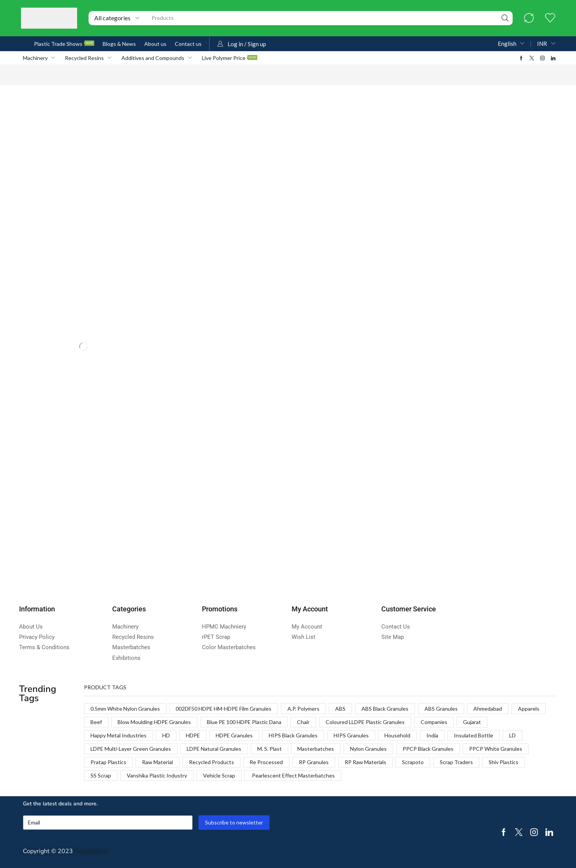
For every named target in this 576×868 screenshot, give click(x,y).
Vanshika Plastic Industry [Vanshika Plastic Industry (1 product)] (157, 775)
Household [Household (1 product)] (397, 735)
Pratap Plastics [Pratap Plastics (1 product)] (108, 762)
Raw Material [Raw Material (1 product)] (157, 762)
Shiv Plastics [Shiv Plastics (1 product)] (503, 762)
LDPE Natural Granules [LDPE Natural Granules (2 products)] (214, 748)
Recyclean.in (91, 851)
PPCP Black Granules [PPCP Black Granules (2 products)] (428, 748)
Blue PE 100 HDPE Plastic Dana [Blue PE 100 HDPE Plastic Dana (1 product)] (244, 722)
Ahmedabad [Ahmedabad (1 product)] (487, 708)
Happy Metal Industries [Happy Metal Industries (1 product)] (118, 735)
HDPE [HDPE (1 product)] (193, 735)
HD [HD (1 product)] (166, 735)
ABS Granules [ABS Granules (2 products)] (441, 708)
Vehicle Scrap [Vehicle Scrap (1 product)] (219, 775)
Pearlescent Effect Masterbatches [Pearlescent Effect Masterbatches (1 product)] (293, 775)
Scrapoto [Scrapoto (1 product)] (413, 762)
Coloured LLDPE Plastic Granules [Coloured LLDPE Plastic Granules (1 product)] (365, 722)
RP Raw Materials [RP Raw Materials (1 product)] (365, 762)
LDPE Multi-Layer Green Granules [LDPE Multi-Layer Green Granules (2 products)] (130, 748)
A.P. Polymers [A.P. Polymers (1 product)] (303, 708)
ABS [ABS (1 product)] (340, 708)
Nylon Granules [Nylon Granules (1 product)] (368, 748)
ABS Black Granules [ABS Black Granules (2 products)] (384, 708)
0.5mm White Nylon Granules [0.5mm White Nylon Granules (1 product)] (125, 708)
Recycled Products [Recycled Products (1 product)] (211, 762)
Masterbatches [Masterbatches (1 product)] (315, 748)
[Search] (505, 18)
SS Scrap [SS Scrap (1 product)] (100, 775)
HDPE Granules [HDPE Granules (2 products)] (234, 735)
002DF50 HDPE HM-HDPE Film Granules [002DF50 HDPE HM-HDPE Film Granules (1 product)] (223, 708)
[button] (529, 18)
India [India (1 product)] (432, 735)
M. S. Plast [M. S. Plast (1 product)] (269, 748)
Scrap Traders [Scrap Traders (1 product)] (456, 762)
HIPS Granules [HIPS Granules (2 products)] (351, 735)
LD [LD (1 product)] (512, 735)
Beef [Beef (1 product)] (96, 722)
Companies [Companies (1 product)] (434, 722)
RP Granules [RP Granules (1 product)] (314, 762)
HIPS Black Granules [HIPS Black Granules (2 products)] (293, 735)
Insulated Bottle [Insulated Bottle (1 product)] (473, 735)
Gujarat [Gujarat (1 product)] (472, 722)
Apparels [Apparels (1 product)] (528, 708)
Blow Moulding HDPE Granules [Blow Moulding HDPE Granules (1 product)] (154, 722)
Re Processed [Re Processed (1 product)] (266, 762)
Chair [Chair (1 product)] (303, 722)
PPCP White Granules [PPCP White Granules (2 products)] (495, 748)
